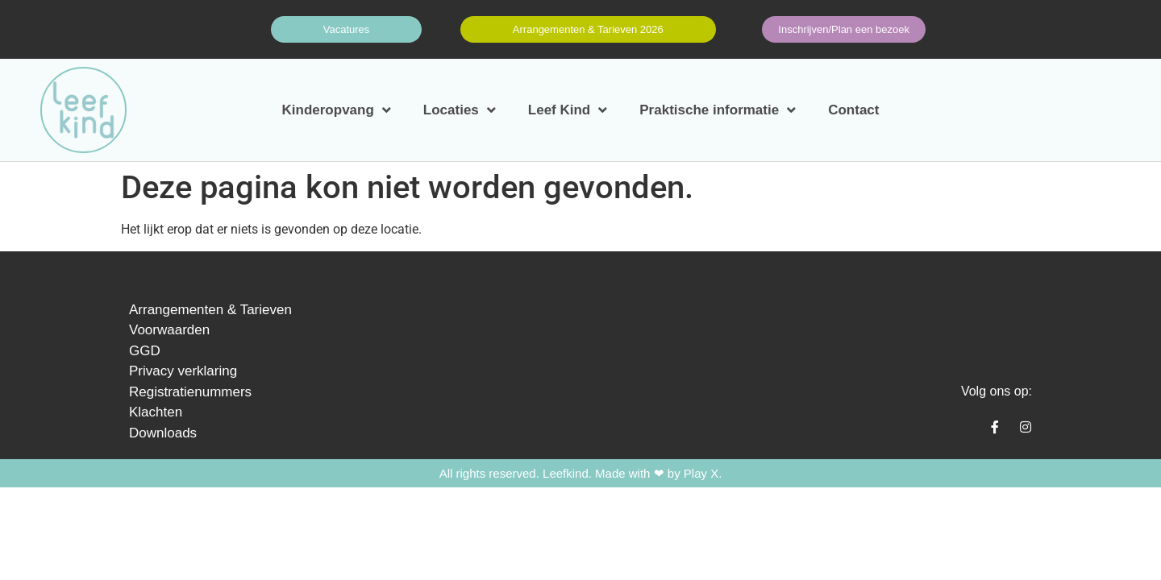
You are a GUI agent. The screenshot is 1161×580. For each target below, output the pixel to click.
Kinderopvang (336, 110)
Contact (853, 110)
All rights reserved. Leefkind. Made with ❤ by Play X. (580, 473)
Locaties (459, 110)
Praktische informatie (717, 110)
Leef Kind (567, 110)
